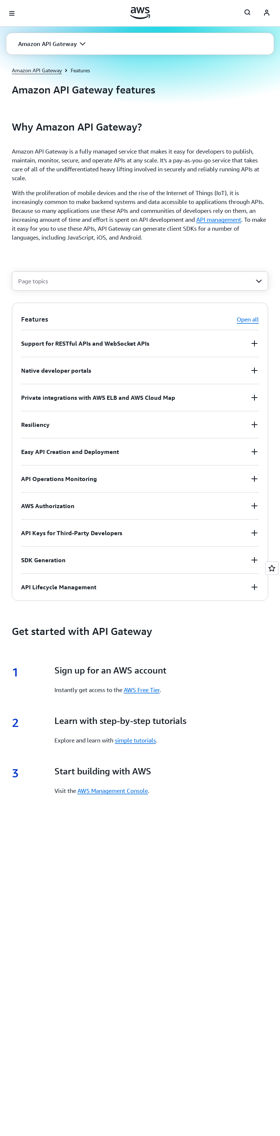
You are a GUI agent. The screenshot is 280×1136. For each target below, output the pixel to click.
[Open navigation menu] (12, 13)
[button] (51, 43)
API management (218, 219)
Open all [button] (248, 319)
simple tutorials (135, 740)
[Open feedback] (272, 568)
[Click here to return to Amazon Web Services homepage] (140, 13)
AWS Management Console (112, 790)
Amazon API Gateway (37, 70)
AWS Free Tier (142, 690)
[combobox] (140, 281)
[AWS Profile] (266, 13)
